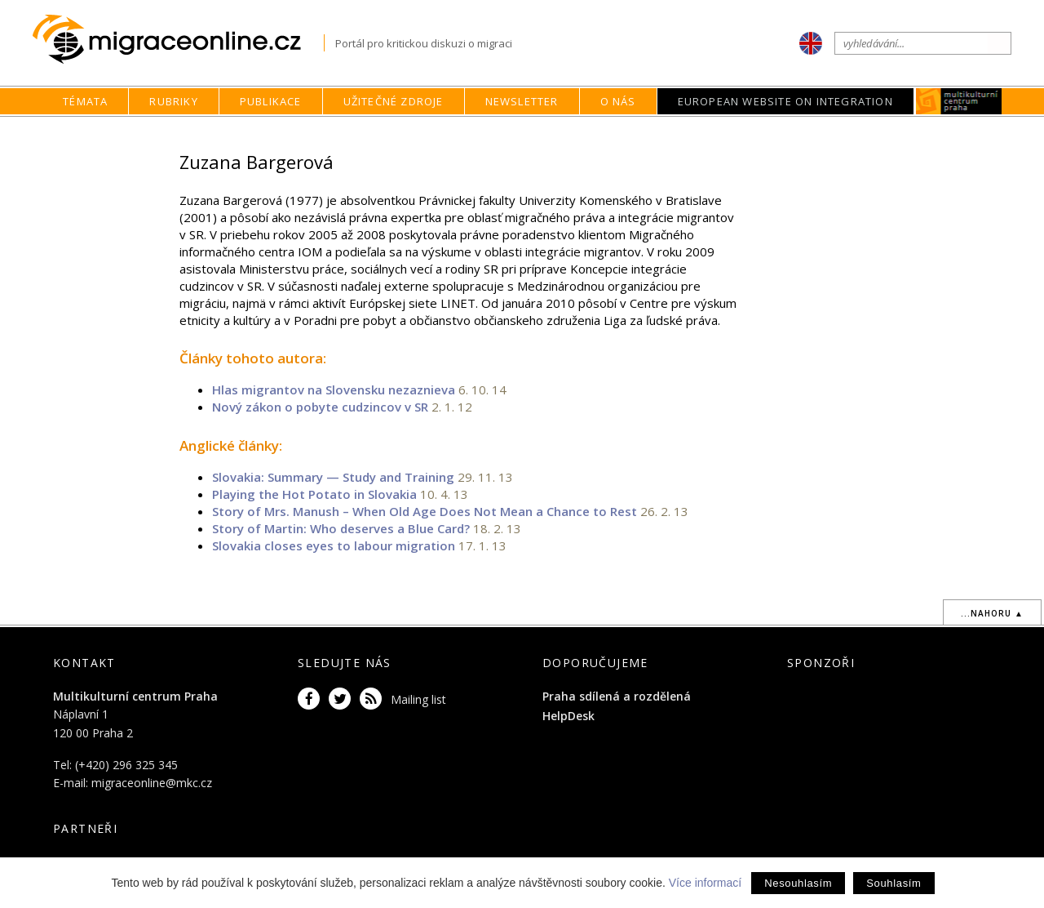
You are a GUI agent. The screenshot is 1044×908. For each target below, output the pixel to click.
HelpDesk (568, 715)
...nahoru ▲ (992, 613)
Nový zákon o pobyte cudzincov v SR (321, 406)
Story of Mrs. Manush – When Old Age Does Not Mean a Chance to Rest (424, 511)
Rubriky (173, 101)
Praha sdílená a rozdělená (616, 696)
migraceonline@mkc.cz (151, 782)
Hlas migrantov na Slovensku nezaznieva (333, 389)
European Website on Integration (785, 101)
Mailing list (418, 699)
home (634, 133)
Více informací (705, 882)
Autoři (721, 133)
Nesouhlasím (798, 883)
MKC (958, 101)
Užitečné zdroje (393, 101)
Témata (85, 101)
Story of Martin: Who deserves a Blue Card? (341, 528)
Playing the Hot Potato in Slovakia (314, 494)
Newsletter (522, 101)
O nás (618, 101)
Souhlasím (893, 883)
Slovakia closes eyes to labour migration (333, 545)
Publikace (271, 101)
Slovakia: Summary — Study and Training (333, 477)
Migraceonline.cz (178, 39)
